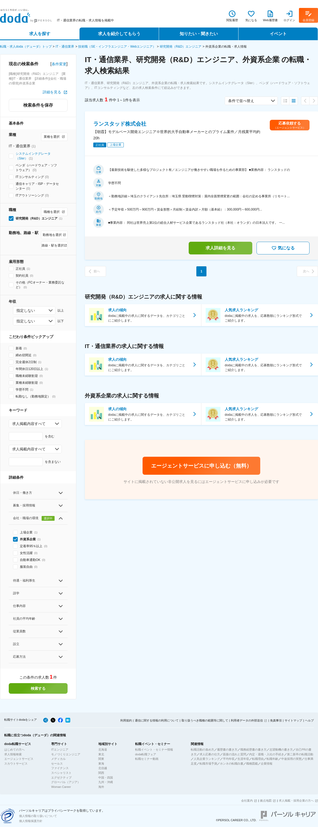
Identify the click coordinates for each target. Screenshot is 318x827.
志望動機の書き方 (281, 749)
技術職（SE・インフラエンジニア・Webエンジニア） (117, 46)
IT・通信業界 (65, 46)
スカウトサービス (16, 763)
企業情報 (266, 763)
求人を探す (39, 33)
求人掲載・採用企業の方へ (296, 800)
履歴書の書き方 (227, 749)
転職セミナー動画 (146, 758)
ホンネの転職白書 (231, 763)
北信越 (102, 768)
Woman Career (61, 786)
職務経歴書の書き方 (253, 749)
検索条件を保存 (38, 105)
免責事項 (276, 720)
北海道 (102, 749)
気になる (283, 248)
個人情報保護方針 (30, 821)
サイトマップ (293, 720)
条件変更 (59, 64)
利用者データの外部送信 (247, 720)
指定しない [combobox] (25, 310)
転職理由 (258, 758)
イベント (278, 33)
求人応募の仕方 (210, 754)
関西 (101, 772)
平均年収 (229, 758)
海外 (101, 786)
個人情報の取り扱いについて (38, 815)
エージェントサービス (18, 758)
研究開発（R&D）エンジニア (180, 46)
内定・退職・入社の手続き (266, 754)
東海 (101, 763)
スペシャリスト (61, 772)
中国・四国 (105, 777)
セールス (57, 763)
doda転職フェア (145, 754)
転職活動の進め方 (202, 749)
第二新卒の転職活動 (300, 754)
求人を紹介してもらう (119, 33)
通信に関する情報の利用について (157, 720)
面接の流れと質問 (234, 754)
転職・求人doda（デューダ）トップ (26, 46)
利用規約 (126, 720)
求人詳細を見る (220, 248)
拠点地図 (266, 800)
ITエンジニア (59, 749)
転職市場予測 (208, 763)
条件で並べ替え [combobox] (241, 101)
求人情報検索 (13, 754)
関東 (101, 758)
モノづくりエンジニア (65, 754)
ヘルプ (309, 720)
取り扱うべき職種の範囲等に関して (205, 720)
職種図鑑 (252, 763)
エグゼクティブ (61, 777)
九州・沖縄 (105, 782)
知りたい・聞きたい (199, 33)
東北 (101, 754)
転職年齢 (272, 758)
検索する (38, 688)
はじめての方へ (14, 749)
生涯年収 (243, 758)
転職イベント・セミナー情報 (154, 749)
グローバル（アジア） (65, 782)
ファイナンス (60, 768)
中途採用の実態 (291, 758)
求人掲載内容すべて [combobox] (29, 424)
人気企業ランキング (207, 758)
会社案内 (247, 800)
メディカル (58, 758)
